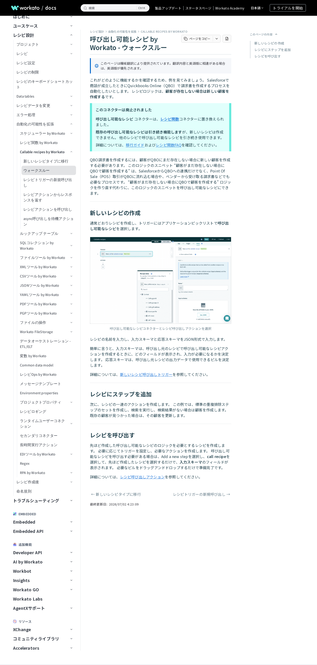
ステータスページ (198, 8)
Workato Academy (229, 8)
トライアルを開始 (288, 8)
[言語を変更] (257, 8)
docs (50, 8)
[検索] (115, 8)
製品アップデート (168, 8)
